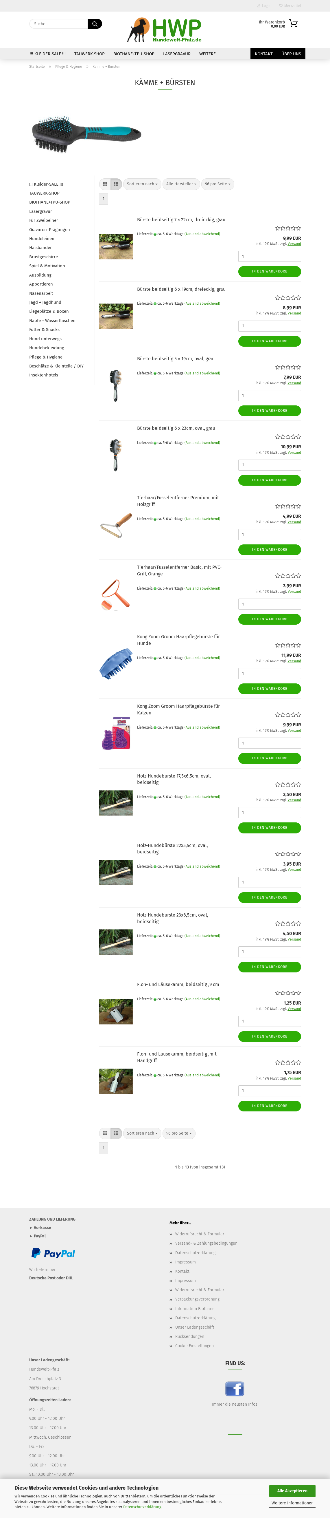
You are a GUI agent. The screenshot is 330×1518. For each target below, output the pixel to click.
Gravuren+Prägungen (49, 229)
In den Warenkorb (269, 271)
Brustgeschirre (43, 256)
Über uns (291, 53)
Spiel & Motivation (47, 265)
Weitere (207, 53)
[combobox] (142, 184)
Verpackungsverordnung (197, 1299)
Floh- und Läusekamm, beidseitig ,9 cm (178, 984)
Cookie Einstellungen (194, 1345)
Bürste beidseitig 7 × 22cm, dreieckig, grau (181, 219)
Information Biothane (195, 1308)
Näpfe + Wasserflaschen (52, 320)
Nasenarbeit (41, 293)
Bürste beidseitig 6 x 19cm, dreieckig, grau (181, 289)
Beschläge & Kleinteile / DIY (56, 366)
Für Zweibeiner (43, 220)
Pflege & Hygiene (45, 357)
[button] (105, 184)
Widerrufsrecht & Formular (199, 1234)
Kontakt (264, 53)
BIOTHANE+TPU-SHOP (133, 53)
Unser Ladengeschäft (194, 1327)
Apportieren (41, 284)
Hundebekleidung (46, 347)
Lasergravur (177, 53)
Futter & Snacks (44, 329)
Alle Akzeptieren (292, 1490)
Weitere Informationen (293, 1503)
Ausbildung (40, 275)
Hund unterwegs (45, 338)
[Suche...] (95, 24)
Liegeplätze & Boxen (49, 311)
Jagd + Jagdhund (45, 302)
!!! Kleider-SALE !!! (48, 53)
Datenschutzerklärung (142, 1507)
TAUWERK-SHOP (89, 53)
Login (263, 6)
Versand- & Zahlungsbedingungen (206, 1243)
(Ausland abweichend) (202, 234)
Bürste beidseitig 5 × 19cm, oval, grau (176, 358)
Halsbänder (40, 247)
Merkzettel (290, 6)
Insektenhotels (43, 375)
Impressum (185, 1262)
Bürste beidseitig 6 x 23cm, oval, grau (176, 428)
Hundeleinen (41, 238)
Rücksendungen (189, 1336)
